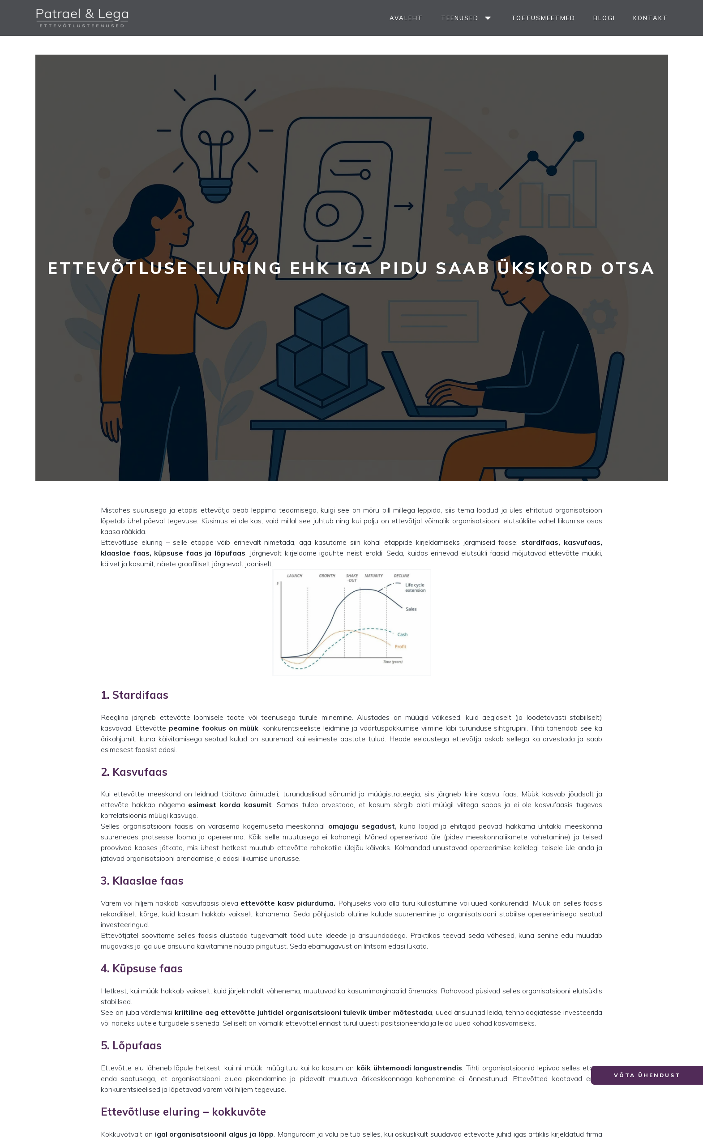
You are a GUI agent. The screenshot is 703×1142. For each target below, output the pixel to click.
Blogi (604, 17)
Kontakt (650, 17)
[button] (647, 1075)
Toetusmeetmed (543, 17)
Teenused (467, 18)
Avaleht (406, 17)
